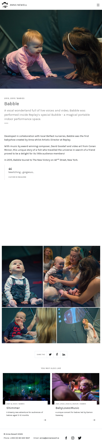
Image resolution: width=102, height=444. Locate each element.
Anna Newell (14, 5)
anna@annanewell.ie (49, 438)
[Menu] (98, 5)
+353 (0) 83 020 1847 (20, 438)
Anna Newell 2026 (14, 434)
